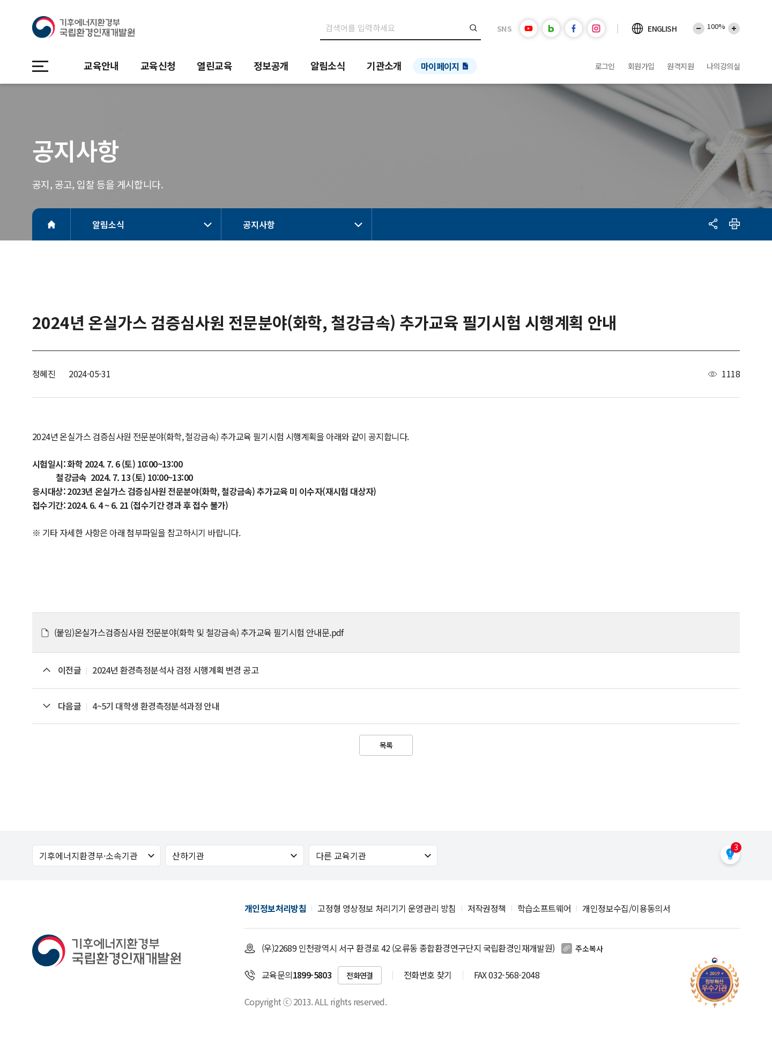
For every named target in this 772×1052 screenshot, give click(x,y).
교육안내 (101, 65)
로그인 (605, 66)
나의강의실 (723, 66)
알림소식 (328, 65)
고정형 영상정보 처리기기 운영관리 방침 (386, 908)
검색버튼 (473, 28)
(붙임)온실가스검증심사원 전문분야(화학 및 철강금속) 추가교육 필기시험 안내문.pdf (199, 632)
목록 (386, 745)
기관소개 (384, 65)
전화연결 (359, 975)
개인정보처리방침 (275, 908)
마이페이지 (440, 66)
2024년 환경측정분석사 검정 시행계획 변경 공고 (175, 669)
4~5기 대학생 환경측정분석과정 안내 (155, 705)
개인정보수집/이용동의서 (626, 908)
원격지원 (680, 66)
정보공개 (271, 65)
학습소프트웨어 (544, 908)
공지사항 (304, 224)
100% (716, 26)
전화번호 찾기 (428, 974)
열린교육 (214, 65)
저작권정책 (486, 908)
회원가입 (641, 66)
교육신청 (158, 65)
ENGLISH (662, 28)
